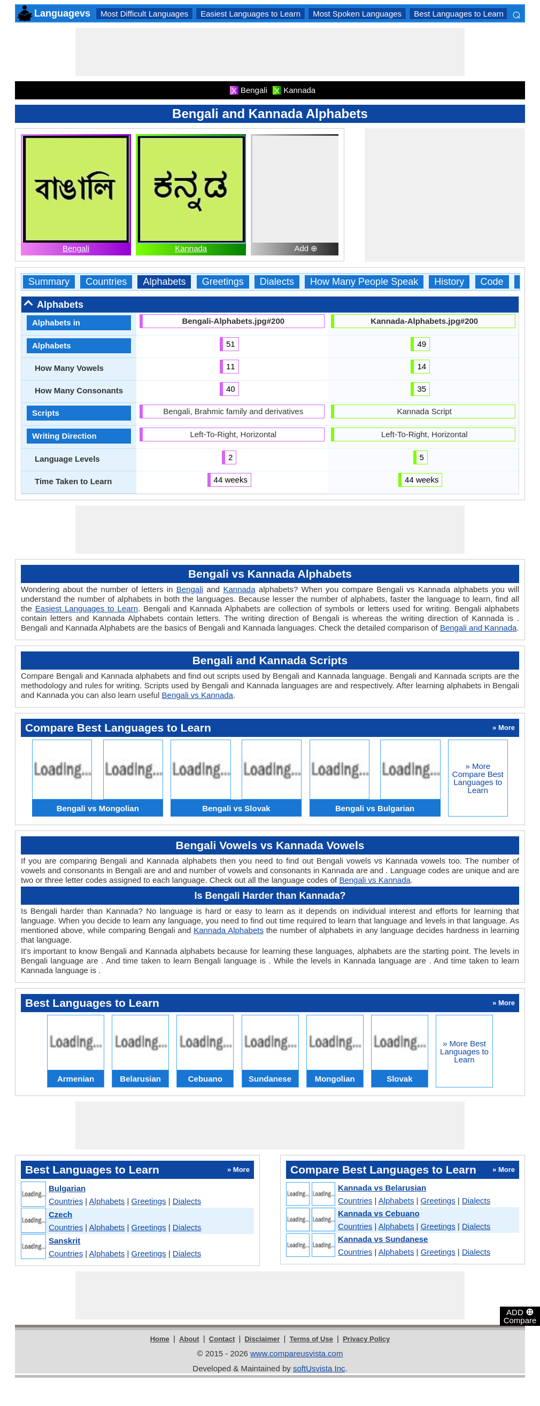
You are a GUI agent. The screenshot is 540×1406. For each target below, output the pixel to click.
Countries (106, 282)
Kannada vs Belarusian (382, 1187)
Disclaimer (262, 1339)
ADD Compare (520, 1316)
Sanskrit (64, 1240)
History (449, 282)
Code (492, 282)
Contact (222, 1339)
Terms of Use (311, 1339)
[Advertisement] (270, 52)
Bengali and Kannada (478, 627)
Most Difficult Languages (144, 13)
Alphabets (164, 282)
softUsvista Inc (319, 1368)
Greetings (223, 282)
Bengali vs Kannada (197, 695)
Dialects (277, 282)
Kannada (191, 248)
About (189, 1339)
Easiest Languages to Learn (250, 13)
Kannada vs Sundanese (383, 1239)
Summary (49, 282)
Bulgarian (67, 1188)
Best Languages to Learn (459, 13)
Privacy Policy (366, 1339)
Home (159, 1339)
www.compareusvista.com (296, 1353)
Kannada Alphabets (229, 930)
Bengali (76, 248)
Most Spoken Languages (357, 13)
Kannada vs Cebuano (379, 1213)
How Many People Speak (364, 282)
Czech (60, 1214)
